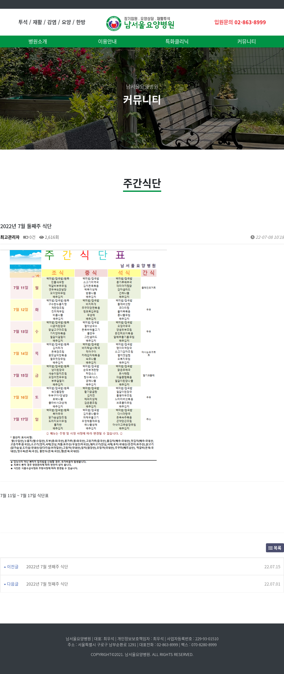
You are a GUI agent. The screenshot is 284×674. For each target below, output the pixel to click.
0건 (29, 237)
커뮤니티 (246, 41)
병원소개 (37, 41)
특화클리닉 (177, 41)
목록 (275, 548)
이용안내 (107, 41)
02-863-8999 (250, 22)
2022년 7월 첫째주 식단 (47, 584)
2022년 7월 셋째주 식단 (47, 566)
